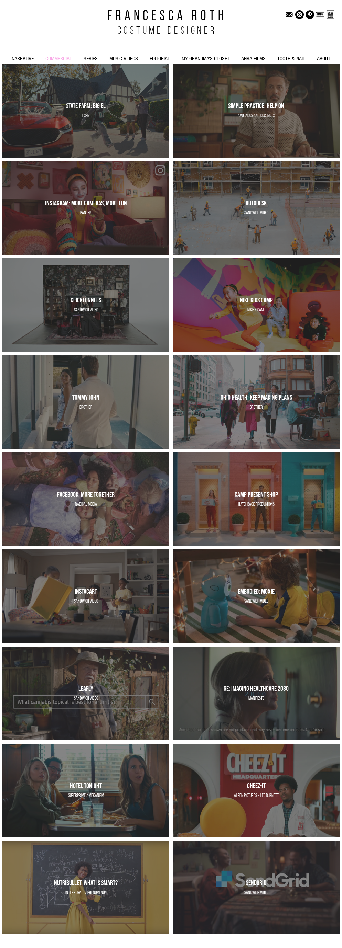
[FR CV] (330, 14)
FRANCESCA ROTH (167, 16)
